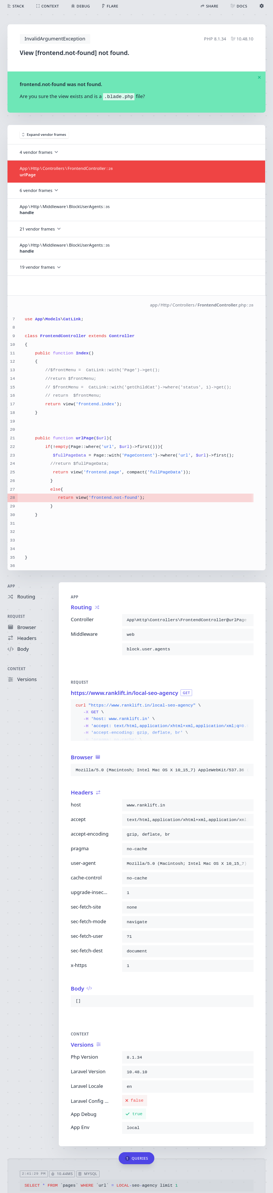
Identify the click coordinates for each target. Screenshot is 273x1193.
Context (16, 668)
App (11, 586)
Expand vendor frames (44, 134)
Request (16, 616)
